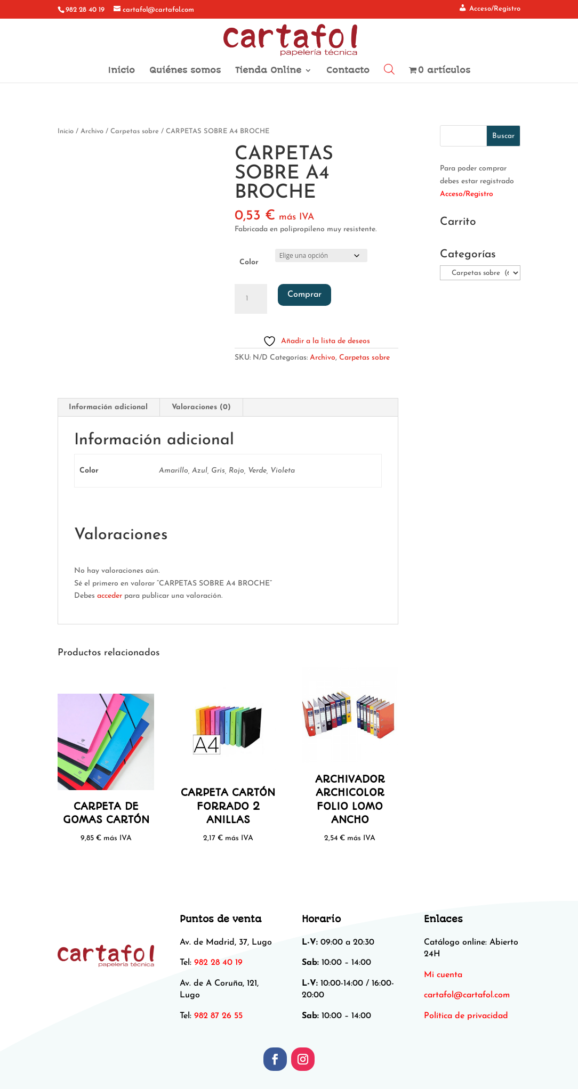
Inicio (121, 71)
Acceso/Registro (466, 194)
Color (249, 262)
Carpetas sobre (134, 131)
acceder (109, 596)
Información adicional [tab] (108, 407)
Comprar (304, 294)
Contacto (348, 71)
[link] (467, 995)
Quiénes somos (185, 71)
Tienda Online (268, 71)
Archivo (92, 131)
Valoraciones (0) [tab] (201, 407)
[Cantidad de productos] (251, 299)
